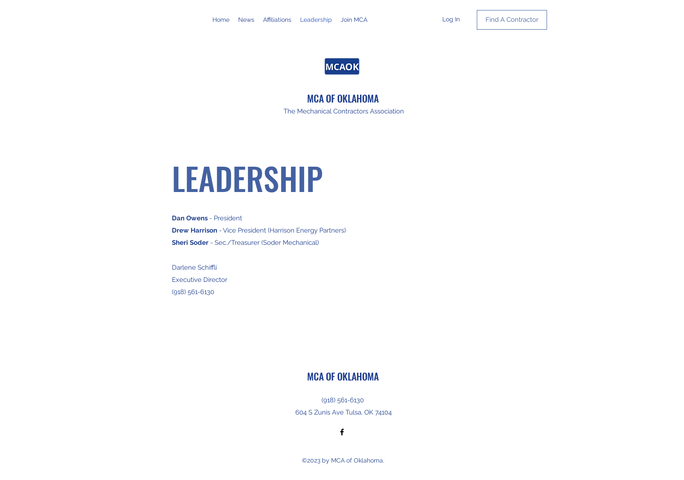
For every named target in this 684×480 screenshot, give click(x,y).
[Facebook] (342, 432)
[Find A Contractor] (512, 20)
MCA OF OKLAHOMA (343, 98)
